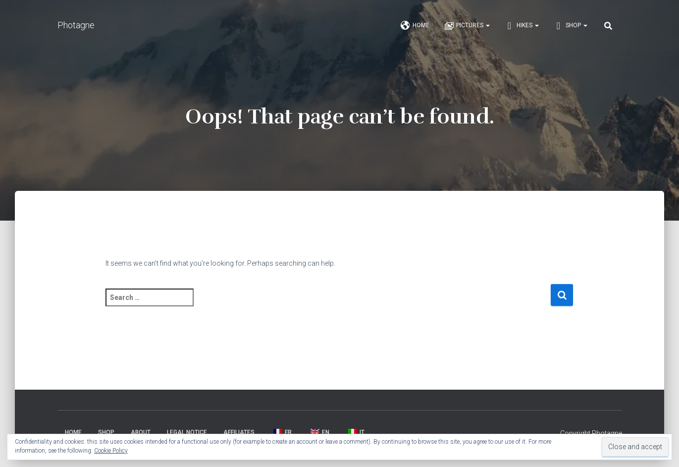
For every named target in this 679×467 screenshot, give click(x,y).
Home (415, 26)
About (141, 432)
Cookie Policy (111, 450)
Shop (570, 26)
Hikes (522, 26)
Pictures (467, 26)
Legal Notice (187, 432)
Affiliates (239, 432)
